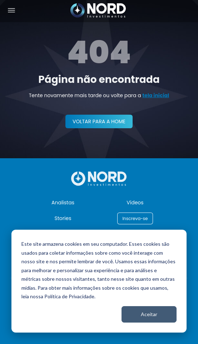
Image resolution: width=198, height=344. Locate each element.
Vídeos (135, 202)
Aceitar (149, 314)
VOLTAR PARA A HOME (99, 121)
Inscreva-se (135, 218)
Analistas (62, 202)
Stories (63, 218)
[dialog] (99, 281)
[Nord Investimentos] (98, 11)
